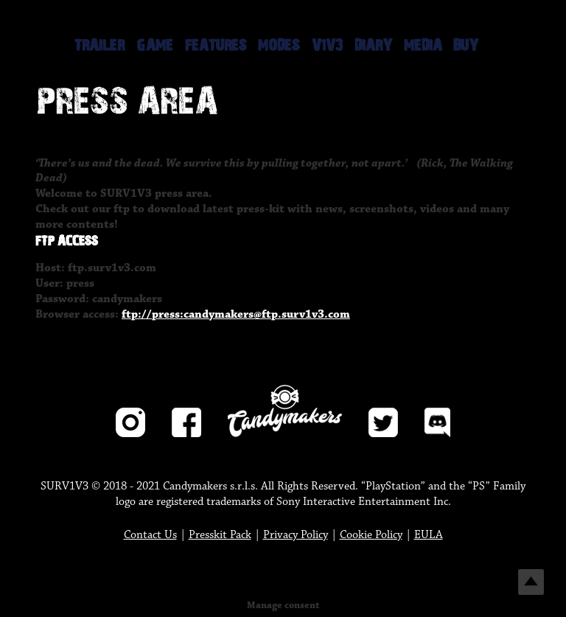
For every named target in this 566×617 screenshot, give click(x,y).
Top (531, 582)
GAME (154, 46)
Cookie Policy (371, 535)
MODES (279, 46)
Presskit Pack (220, 535)
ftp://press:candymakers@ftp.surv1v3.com (236, 314)
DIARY (373, 46)
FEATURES (216, 46)
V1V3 (327, 46)
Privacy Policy (295, 535)
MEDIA (423, 46)
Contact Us (150, 535)
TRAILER (99, 46)
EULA (428, 535)
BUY (465, 46)
